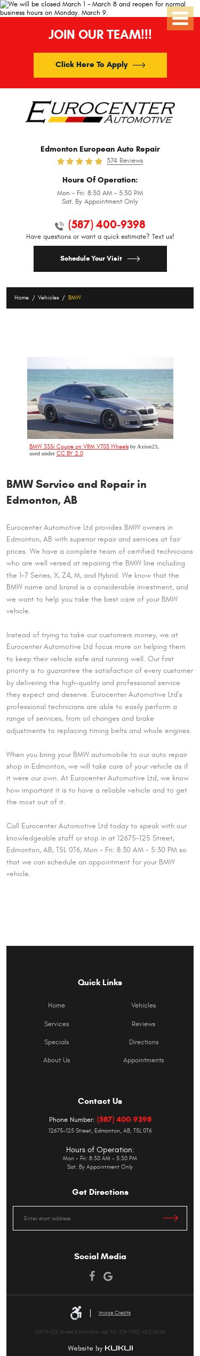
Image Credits (115, 1313)
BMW (74, 297)
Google (108, 1276)
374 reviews (125, 161)
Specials (56, 1042)
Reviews (143, 1024)
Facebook (92, 1276)
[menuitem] (56, 1005)
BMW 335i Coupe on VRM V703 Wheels (79, 446)
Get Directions (175, 1218)
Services (56, 1024)
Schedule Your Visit (91, 258)
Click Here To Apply (91, 64)
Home (21, 297)
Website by (100, 1348)
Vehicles (48, 297)
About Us (56, 1060)
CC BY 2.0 (70, 453)
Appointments (143, 1060)
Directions (143, 1042)
